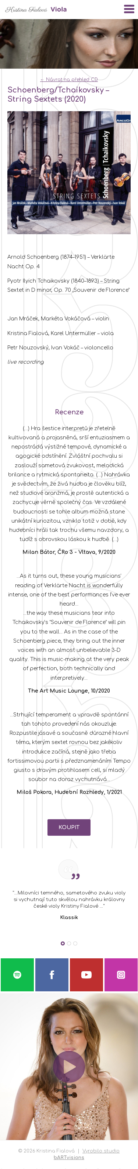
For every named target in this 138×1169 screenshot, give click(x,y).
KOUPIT (69, 827)
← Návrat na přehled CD (69, 79)
